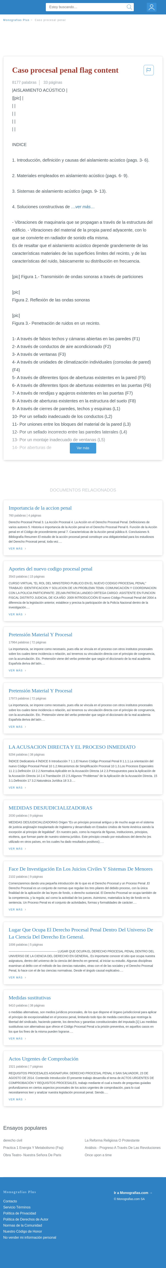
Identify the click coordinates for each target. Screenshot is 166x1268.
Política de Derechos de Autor (25, 1219)
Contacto (10, 1201)
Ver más (83, 448)
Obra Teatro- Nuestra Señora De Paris (32, 1155)
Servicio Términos (16, 1207)
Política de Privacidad (19, 1213)
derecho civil (12, 1140)
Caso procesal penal (50, 20)
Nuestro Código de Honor (22, 1231)
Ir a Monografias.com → (133, 1193)
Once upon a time (98, 1155)
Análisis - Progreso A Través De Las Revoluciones (123, 1148)
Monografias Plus (16, 20)
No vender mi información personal (29, 1237)
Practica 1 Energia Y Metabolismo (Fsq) (33, 1148)
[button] (149, 71)
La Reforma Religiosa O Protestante (112, 1140)
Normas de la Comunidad (22, 1225)
